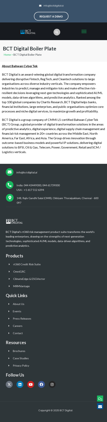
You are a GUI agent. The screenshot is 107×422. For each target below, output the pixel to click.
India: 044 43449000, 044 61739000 (38, 185)
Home (7, 54)
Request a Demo (51, 16)
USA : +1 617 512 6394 (30, 189)
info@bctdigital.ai (53, 5)
